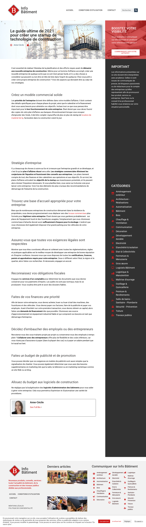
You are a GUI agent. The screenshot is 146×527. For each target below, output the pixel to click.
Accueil (69, 10)
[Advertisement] (53, 138)
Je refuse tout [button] (116, 521)
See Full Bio (35, 407)
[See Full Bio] (41, 407)
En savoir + (139, 521)
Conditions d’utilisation (90, 10)
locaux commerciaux (77, 213)
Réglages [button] (127, 521)
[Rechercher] (136, 10)
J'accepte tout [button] (104, 521)
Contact (112, 10)
